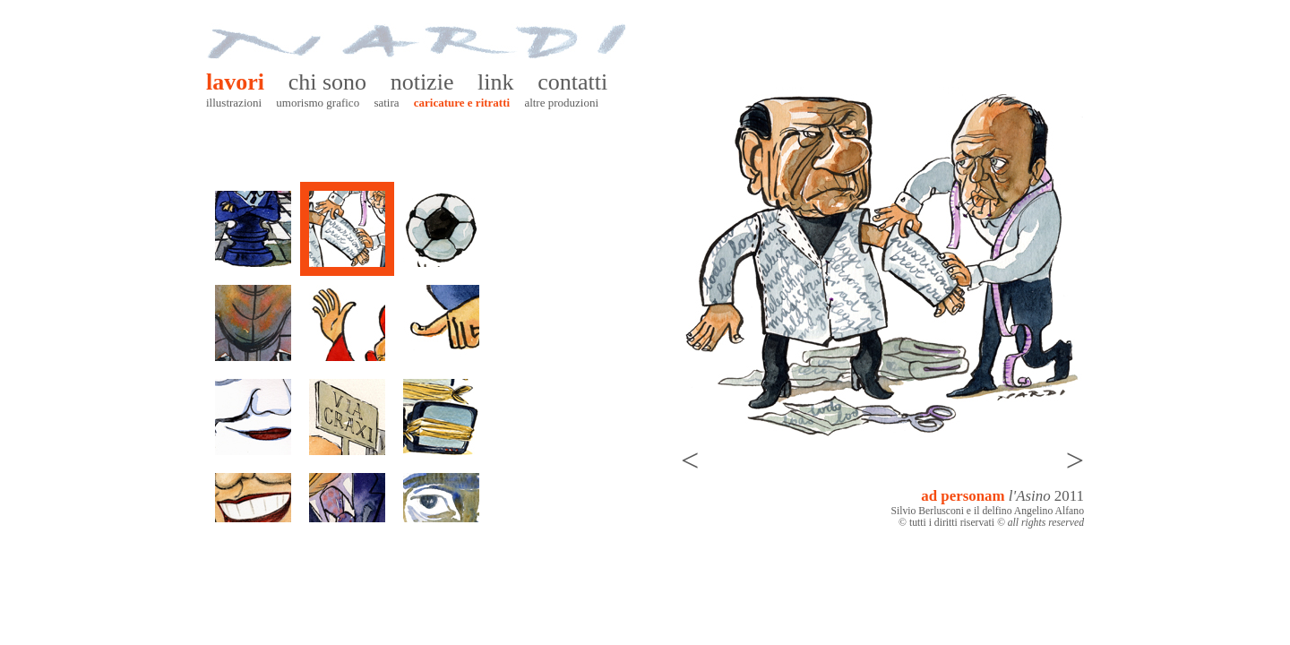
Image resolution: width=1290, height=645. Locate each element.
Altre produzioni (561, 102)
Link (495, 82)
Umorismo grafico (317, 102)
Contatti (572, 82)
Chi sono (327, 82)
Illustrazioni (234, 102)
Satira (386, 102)
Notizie (422, 82)
